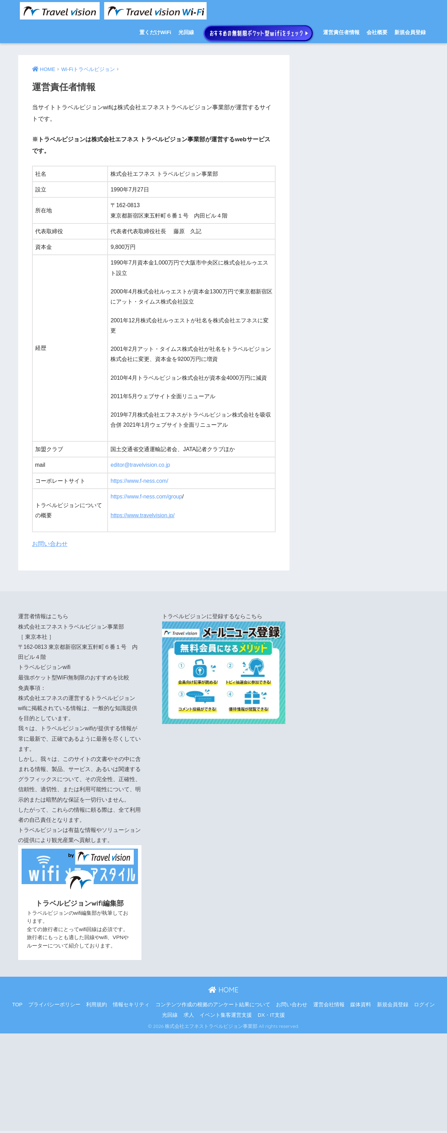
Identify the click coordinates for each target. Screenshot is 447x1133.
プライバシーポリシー (54, 1003)
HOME (223, 988)
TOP (17, 1003)
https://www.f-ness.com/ (139, 480)
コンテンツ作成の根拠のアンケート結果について (212, 1003)
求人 (189, 1013)
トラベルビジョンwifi (44, 666)
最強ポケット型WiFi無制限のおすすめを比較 (74, 676)
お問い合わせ (50, 543)
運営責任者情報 (341, 32)
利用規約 (96, 1003)
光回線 (186, 32)
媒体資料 (360, 1003)
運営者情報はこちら (43, 615)
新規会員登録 (410, 32)
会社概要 (377, 32)
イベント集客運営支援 (226, 1013)
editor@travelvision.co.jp (140, 465)
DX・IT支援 (271, 1013)
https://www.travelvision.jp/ (143, 515)
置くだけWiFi (155, 32)
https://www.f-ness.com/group (147, 496)
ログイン (424, 1003)
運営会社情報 (329, 1003)
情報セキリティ (131, 1003)
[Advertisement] (209, 1081)
